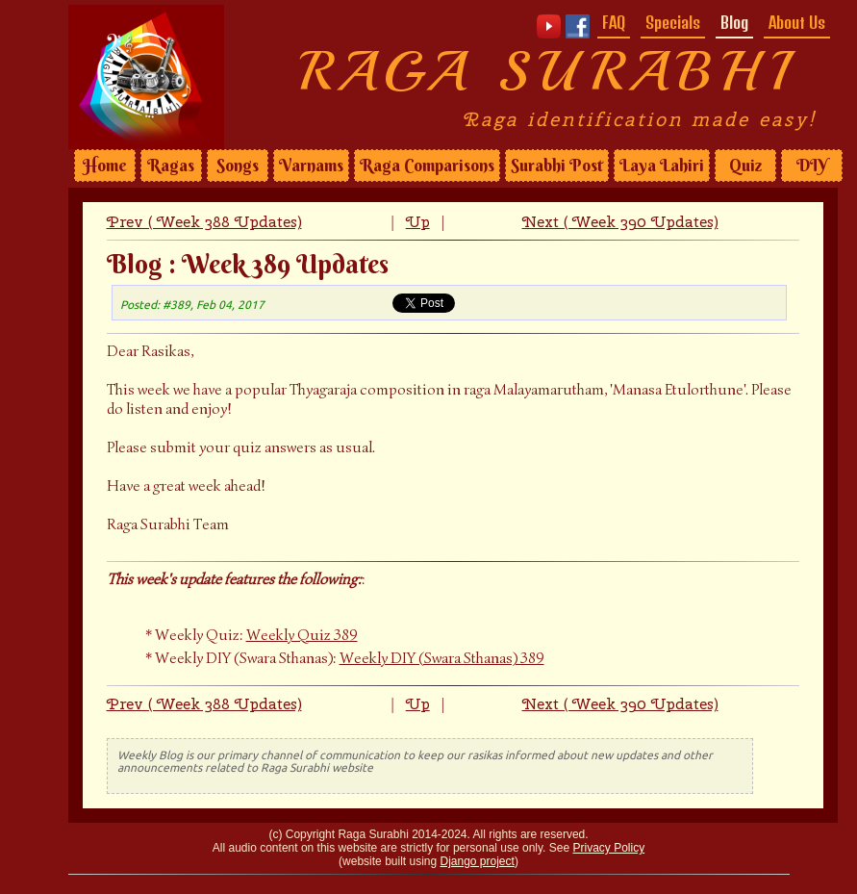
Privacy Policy (608, 848)
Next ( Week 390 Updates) (620, 222)
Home (105, 165)
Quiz (745, 165)
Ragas (170, 165)
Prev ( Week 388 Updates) (204, 222)
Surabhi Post (557, 165)
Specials (672, 22)
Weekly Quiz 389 (302, 635)
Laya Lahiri (661, 165)
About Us (797, 22)
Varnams (311, 165)
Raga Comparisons (427, 165)
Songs (237, 165)
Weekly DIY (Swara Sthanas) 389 (442, 658)
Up (418, 222)
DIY (811, 165)
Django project (478, 861)
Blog (734, 22)
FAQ (613, 22)
